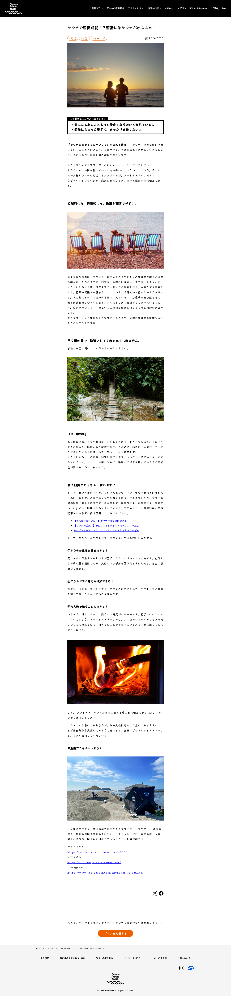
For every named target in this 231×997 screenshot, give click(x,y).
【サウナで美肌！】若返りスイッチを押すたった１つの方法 (106, 525)
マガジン (181, 8)
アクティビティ (136, 8)
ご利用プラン (96, 8)
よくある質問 (160, 959)
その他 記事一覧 (65, 949)
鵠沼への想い (154, 8)
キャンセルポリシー (133, 959)
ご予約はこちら (218, 8)
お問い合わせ (184, 959)
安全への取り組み (115, 8)
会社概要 (45, 959)
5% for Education (198, 8)
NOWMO (109, 991)
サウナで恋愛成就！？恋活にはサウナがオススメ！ (93, 949)
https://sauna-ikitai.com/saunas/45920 (97, 852)
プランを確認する (115, 934)
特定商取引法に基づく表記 (72, 959)
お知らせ (168, 8)
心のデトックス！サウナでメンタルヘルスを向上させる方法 (106, 530)
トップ (38, 949)
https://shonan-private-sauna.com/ (94, 862)
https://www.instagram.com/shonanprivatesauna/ (105, 872)
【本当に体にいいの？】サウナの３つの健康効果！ (101, 520)
